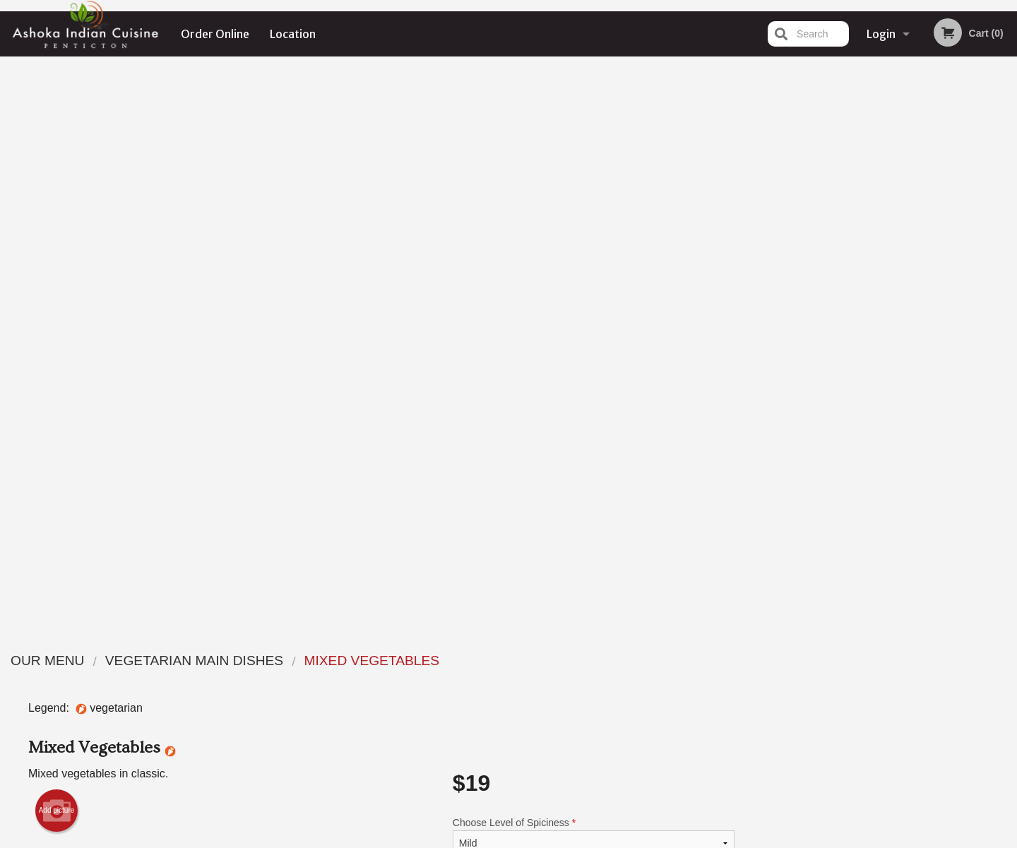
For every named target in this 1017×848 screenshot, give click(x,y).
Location (293, 34)
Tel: (738, 694)
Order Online (215, 34)
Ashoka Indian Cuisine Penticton (268, 641)
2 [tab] (859, 395)
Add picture (57, 248)
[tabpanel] (890, 304)
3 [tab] (880, 395)
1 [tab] (838, 395)
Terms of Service (532, 839)
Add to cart (600, 400)
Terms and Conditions (621, 677)
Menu (471, 660)
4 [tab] (901, 395)
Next (1006, 304)
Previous (774, 304)
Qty (496, 388)
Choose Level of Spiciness (593, 274)
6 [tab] (943, 395)
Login (881, 34)
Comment (593, 331)
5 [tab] (922, 395)
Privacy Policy (606, 694)
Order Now (890, 88)
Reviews (595, 660)
